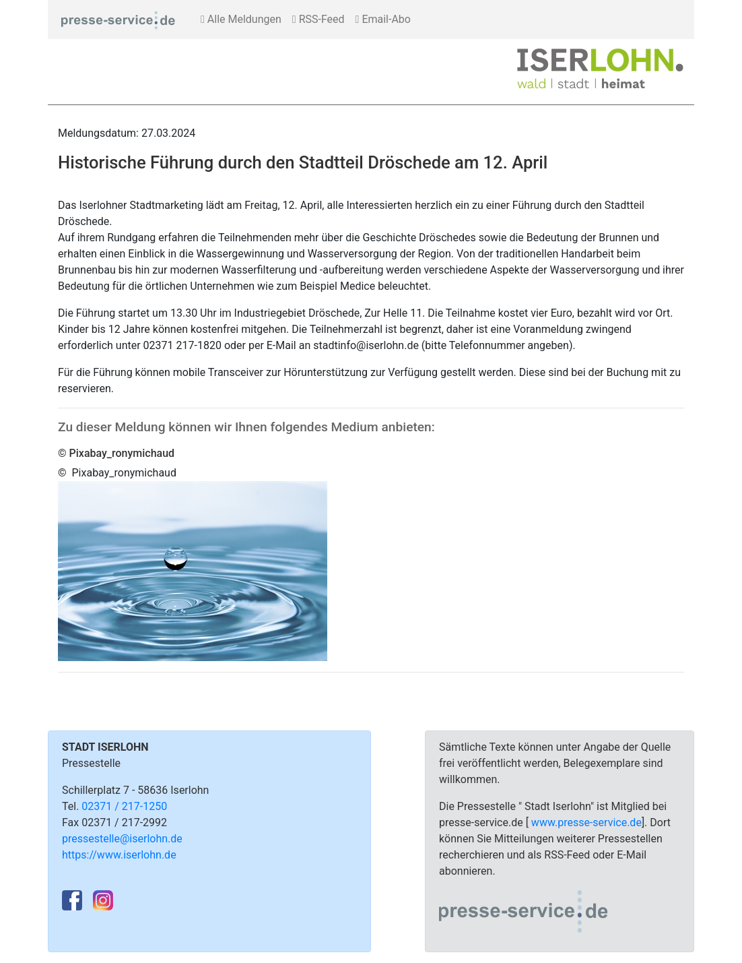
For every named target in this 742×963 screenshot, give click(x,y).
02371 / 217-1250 (124, 806)
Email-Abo (383, 19)
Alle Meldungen (241, 19)
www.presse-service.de (586, 822)
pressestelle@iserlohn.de (122, 838)
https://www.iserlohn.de (119, 854)
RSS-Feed (318, 19)
